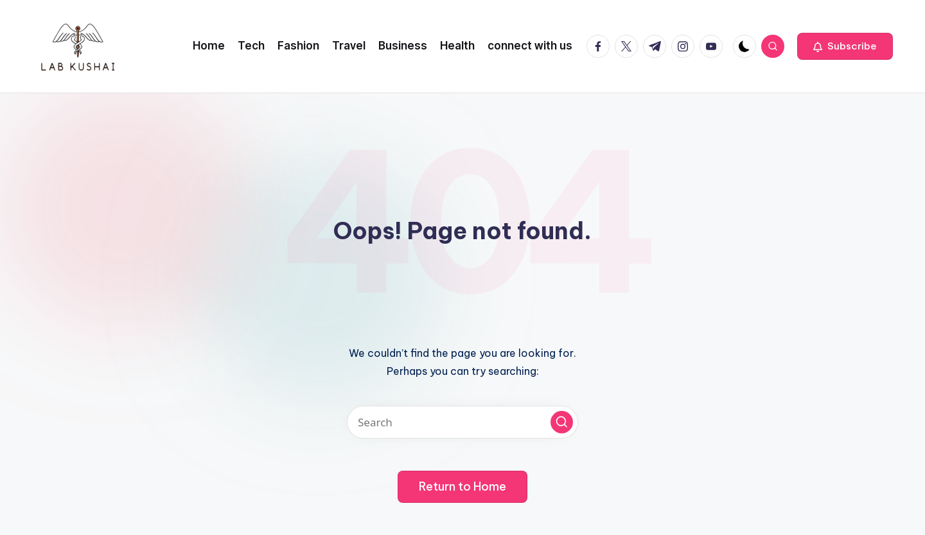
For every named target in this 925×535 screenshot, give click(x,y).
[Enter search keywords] (462, 422)
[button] (845, 46)
